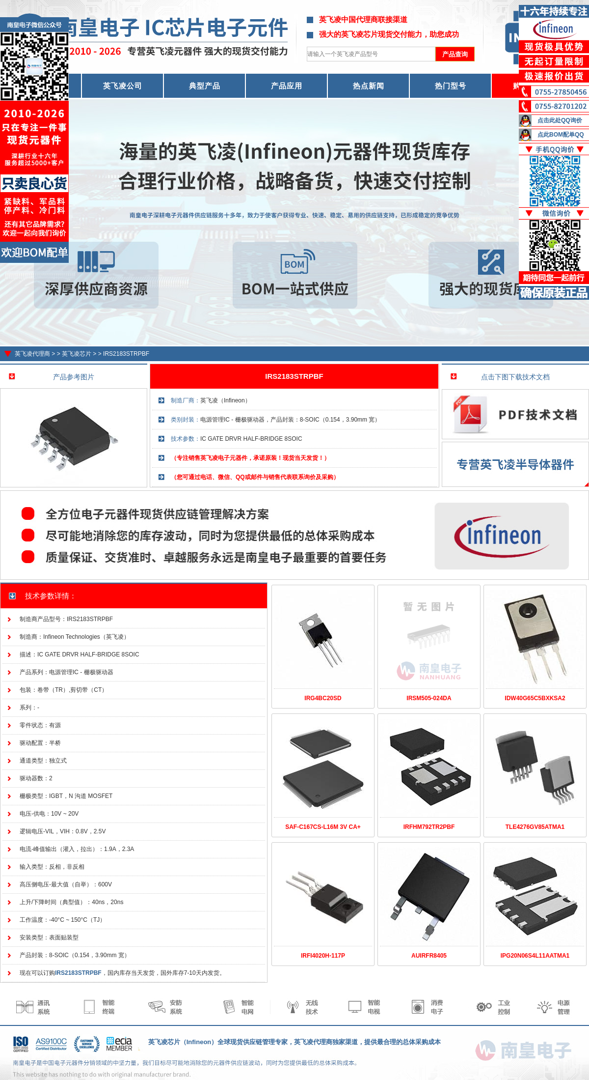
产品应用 (286, 86)
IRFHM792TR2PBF (429, 827)
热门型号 (450, 86)
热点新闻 (368, 86)
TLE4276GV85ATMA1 (535, 827)
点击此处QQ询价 (559, 120)
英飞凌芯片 (76, 353)
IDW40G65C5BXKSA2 (535, 698)
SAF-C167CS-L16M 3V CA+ (323, 827)
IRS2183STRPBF (126, 353)
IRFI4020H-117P (323, 955)
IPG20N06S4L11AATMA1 (535, 955)
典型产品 (204, 86)
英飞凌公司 (122, 86)
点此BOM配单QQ (560, 134)
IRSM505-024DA (428, 698)
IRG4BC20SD (322, 698)
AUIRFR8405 (429, 955)
